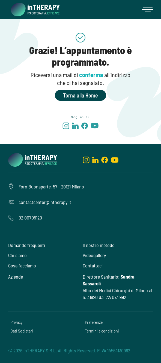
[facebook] (84, 127)
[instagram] (65, 127)
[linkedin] (75, 127)
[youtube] (95, 126)
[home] (34, 9)
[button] (147, 9)
